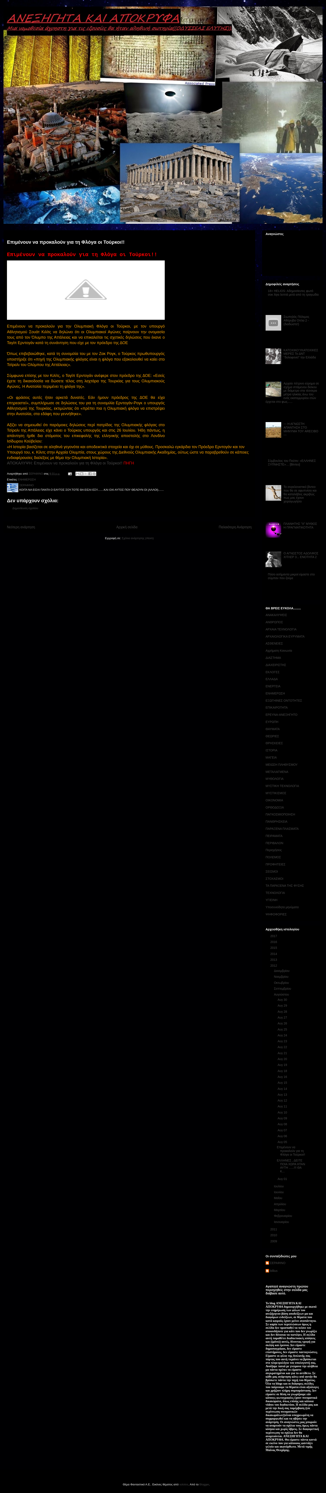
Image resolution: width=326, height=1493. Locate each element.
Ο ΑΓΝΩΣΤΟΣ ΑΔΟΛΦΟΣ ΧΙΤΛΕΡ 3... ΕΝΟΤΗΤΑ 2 (301, 555)
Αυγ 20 (283, 1059)
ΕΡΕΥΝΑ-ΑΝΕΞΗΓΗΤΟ (281, 714)
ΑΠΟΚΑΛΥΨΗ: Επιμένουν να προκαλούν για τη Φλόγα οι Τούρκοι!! (64, 463)
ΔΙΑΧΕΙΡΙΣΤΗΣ (276, 665)
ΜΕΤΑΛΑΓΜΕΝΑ (277, 772)
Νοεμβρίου (281, 976)
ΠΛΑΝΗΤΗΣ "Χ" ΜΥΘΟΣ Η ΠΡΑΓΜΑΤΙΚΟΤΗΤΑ (300, 525)
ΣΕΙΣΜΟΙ (272, 871)
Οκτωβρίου (282, 982)
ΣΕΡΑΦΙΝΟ (277, 1263)
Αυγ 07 (283, 1130)
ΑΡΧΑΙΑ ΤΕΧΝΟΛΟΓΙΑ (281, 629)
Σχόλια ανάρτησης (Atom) (138, 538)
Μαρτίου (280, 1210)
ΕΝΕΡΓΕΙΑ (273, 686)
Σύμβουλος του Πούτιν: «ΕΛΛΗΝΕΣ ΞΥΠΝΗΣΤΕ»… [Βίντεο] (292, 462)
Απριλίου (280, 1204)
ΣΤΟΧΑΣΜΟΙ (274, 878)
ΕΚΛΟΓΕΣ (272, 672)
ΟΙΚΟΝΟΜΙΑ (274, 800)
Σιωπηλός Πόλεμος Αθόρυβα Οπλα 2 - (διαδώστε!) (296, 320)
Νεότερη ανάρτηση (21, 527)
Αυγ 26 (283, 1023)
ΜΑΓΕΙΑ (271, 757)
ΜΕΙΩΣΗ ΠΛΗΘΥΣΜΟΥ (282, 764)
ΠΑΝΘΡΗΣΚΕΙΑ (276, 821)
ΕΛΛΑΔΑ (272, 679)
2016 (274, 942)
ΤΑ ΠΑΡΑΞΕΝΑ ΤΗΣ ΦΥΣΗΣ (285, 885)
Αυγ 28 (283, 1011)
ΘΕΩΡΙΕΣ (272, 736)
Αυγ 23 (283, 1041)
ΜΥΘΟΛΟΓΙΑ (275, 778)
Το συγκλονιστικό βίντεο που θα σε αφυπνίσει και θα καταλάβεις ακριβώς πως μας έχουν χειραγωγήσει (300, 494)
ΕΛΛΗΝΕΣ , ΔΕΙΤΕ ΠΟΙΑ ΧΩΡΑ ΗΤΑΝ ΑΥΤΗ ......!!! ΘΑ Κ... (291, 1166)
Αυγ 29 (283, 1005)
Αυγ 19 (283, 1065)
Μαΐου (278, 1198)
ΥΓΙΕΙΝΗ (271, 900)
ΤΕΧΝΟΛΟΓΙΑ (275, 893)
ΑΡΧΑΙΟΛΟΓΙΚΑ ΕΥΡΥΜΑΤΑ (285, 636)
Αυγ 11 (283, 1106)
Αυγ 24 (283, 1035)
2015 (274, 947)
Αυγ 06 (283, 1136)
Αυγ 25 (283, 1029)
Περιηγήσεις (274, 850)
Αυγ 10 (283, 1112)
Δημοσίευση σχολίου (25, 508)
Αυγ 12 (283, 1100)
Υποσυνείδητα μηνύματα (282, 907)
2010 (274, 1235)
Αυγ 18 (283, 1071)
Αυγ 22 (283, 1047)
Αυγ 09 (283, 1118)
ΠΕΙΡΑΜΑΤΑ (274, 836)
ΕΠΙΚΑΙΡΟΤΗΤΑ (277, 707)
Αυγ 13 (283, 1094)
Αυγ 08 (283, 1124)
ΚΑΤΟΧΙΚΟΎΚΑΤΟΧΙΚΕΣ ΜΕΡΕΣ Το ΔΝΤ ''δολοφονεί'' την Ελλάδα (301, 353)
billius (274, 1271)
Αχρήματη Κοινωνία (279, 650)
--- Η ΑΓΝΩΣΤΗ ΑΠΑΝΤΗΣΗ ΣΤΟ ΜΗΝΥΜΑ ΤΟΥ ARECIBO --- (301, 429)
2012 (274, 965)
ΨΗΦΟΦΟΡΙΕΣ (276, 914)
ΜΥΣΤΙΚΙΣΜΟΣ (276, 793)
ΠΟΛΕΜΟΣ (273, 857)
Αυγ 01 (283, 1179)
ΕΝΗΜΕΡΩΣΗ (27, 479)
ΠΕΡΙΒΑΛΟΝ (274, 843)
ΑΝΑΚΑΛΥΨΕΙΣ (276, 615)
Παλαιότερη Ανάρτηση (235, 527)
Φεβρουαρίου (283, 1216)
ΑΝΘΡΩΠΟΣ (274, 622)
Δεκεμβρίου (282, 971)
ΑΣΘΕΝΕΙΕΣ (274, 643)
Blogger (204, 1484)
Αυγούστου (282, 994)
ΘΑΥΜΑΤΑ (273, 729)
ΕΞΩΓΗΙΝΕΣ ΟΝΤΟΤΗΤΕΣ (284, 700)
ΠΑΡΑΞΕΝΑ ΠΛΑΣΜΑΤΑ (282, 828)
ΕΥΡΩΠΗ (272, 722)
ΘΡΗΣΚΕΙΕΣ (274, 743)
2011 (274, 1229)
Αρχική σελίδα (126, 527)
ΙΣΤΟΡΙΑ (271, 750)
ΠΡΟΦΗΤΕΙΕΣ (275, 864)
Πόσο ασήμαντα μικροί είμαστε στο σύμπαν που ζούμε (291, 576)
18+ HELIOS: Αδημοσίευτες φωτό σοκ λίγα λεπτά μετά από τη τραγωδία (293, 292)
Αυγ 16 (283, 1077)
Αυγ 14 (283, 1088)
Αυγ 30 (283, 999)
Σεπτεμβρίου (283, 988)
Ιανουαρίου (282, 1222)
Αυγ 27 (283, 1017)
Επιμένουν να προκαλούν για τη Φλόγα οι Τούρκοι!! (291, 1150)
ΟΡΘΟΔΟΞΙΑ (275, 807)
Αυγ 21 (283, 1053)
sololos (183, 1484)
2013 (274, 959)
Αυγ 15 (283, 1082)
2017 (274, 936)
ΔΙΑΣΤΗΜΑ (273, 658)
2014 (274, 954)
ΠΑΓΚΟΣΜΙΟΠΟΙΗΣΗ (280, 814)
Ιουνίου (279, 1192)
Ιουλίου (279, 1186)
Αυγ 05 (283, 1142)
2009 (274, 1241)
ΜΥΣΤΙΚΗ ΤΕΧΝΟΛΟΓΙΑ (282, 786)
